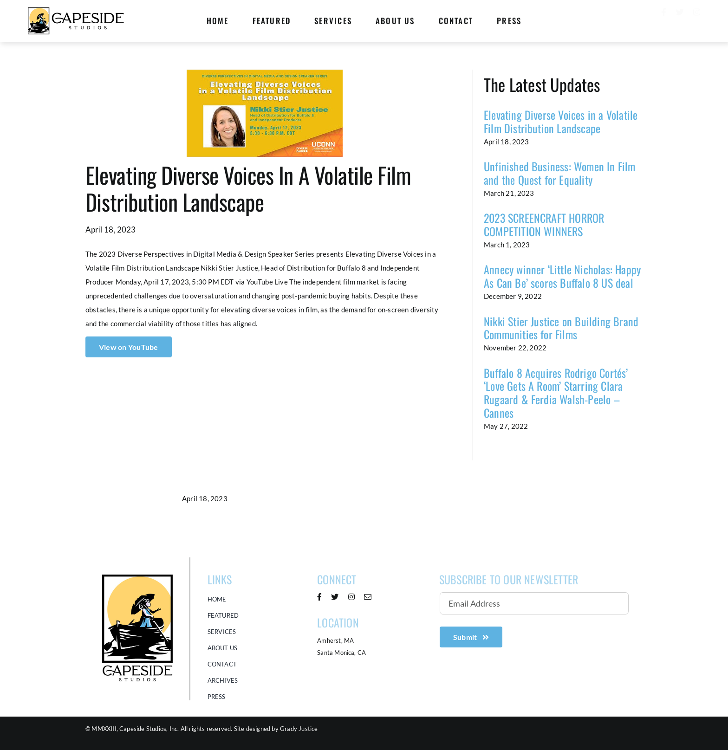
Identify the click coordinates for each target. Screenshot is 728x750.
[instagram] (696, 19)
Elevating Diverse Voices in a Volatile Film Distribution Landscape (560, 121)
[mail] (367, 597)
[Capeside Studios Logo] (137, 560)
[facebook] (663, 19)
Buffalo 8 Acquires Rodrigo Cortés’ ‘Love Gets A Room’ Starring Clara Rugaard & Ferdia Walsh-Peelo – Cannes (556, 392)
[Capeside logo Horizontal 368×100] (77, 10)
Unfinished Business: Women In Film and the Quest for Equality (560, 173)
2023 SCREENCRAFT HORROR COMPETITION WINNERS (544, 224)
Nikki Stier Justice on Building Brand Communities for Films (561, 328)
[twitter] (680, 19)
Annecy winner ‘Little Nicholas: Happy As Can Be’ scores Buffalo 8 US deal (562, 276)
